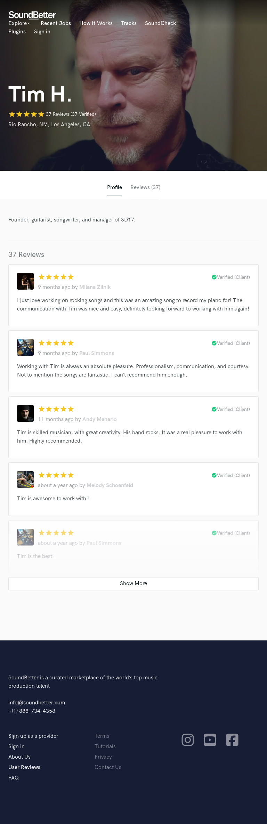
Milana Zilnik (95, 287)
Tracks (129, 23)
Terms (102, 736)
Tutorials (105, 746)
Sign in (42, 32)
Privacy (103, 757)
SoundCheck (160, 23)
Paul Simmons (96, 353)
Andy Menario (99, 419)
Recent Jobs (56, 23)
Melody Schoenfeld (110, 485)
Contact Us (108, 767)
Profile (114, 187)
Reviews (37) (145, 187)
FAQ (13, 778)
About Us (19, 757)
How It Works (96, 23)
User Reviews (24, 767)
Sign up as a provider (33, 736)
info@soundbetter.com (36, 703)
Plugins (17, 32)
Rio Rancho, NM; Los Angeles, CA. (50, 124)
